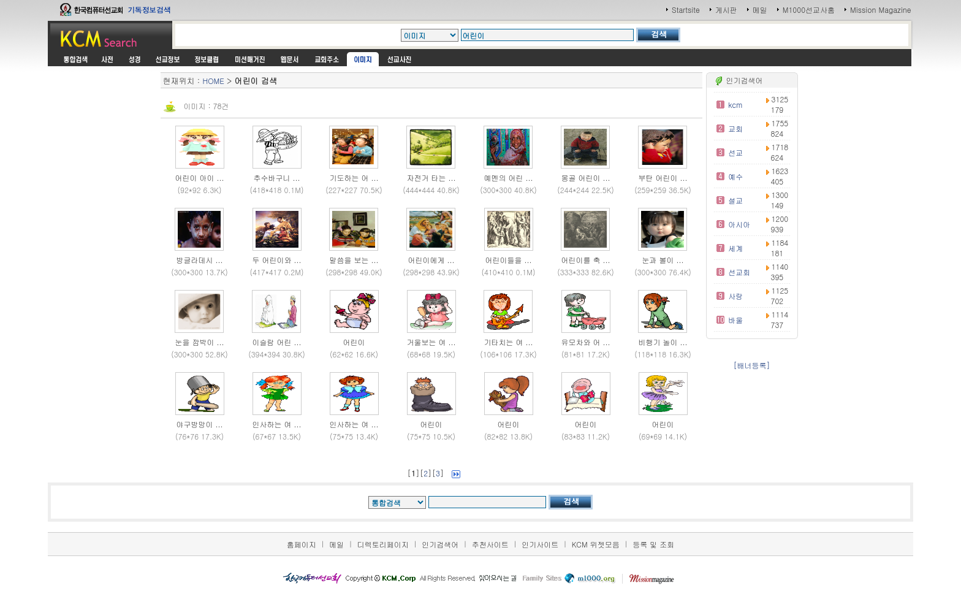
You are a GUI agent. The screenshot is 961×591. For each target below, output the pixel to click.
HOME (213, 80)
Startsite (686, 9)
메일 (760, 9)
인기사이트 (540, 544)
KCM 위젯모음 (596, 544)
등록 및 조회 (653, 544)
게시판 (726, 9)
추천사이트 (490, 544)
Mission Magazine (880, 9)
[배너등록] (752, 365)
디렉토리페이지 (383, 544)
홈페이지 (301, 544)
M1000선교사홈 (809, 9)
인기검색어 (440, 544)
